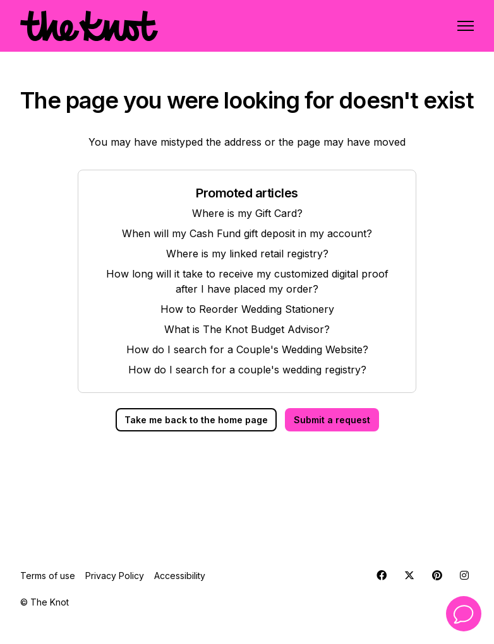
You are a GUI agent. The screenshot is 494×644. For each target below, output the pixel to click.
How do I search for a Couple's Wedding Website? (247, 349)
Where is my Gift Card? (247, 213)
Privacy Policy (114, 575)
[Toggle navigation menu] (465, 26)
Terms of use (47, 575)
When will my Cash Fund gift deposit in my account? (247, 233)
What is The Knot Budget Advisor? (247, 329)
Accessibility (179, 575)
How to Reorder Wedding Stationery (247, 309)
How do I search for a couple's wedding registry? (247, 369)
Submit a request (332, 419)
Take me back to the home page (196, 419)
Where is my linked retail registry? (247, 253)
